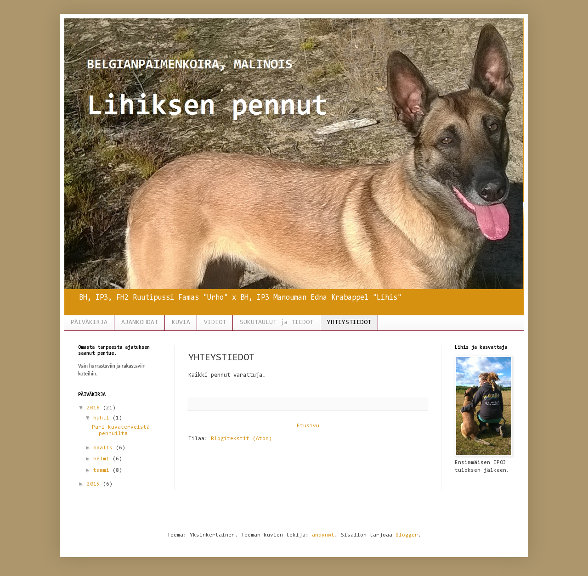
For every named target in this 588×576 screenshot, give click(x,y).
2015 (95, 484)
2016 (95, 408)
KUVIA (181, 322)
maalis (104, 448)
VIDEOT (215, 322)
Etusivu (308, 426)
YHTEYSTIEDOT (349, 322)
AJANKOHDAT (139, 322)
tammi (103, 470)
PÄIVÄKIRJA (89, 322)
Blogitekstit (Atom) (241, 439)
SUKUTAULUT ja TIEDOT (276, 322)
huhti (103, 418)
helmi (103, 459)
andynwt (323, 535)
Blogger (407, 535)
